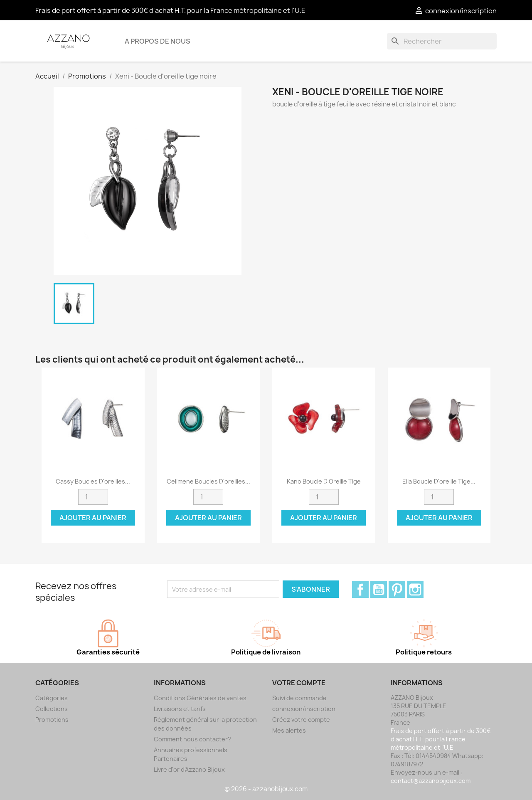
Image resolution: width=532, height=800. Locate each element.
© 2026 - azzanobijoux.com (266, 789)
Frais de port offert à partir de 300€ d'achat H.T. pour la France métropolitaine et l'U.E (170, 10)
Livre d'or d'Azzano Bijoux (189, 769)
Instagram (415, 589)
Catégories (51, 698)
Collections (51, 709)
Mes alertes (289, 730)
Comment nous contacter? (192, 739)
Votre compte (298, 682)
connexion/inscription (303, 709)
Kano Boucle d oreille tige (324, 481)
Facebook (360, 589)
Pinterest (397, 589)
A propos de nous (157, 41)
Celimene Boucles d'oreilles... (208, 481)
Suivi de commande (299, 698)
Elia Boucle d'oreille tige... (438, 481)
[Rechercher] (442, 41)
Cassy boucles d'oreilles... (93, 481)
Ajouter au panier (92, 517)
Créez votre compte (301, 719)
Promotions (52, 719)
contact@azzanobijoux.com (430, 781)
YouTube (378, 589)
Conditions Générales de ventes (200, 698)
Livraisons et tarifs (180, 709)
